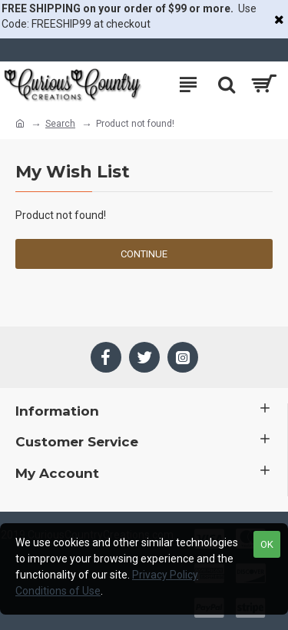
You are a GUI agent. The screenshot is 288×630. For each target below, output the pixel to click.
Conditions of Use (58, 591)
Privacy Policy (165, 575)
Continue (144, 254)
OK (266, 544)
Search (60, 123)
